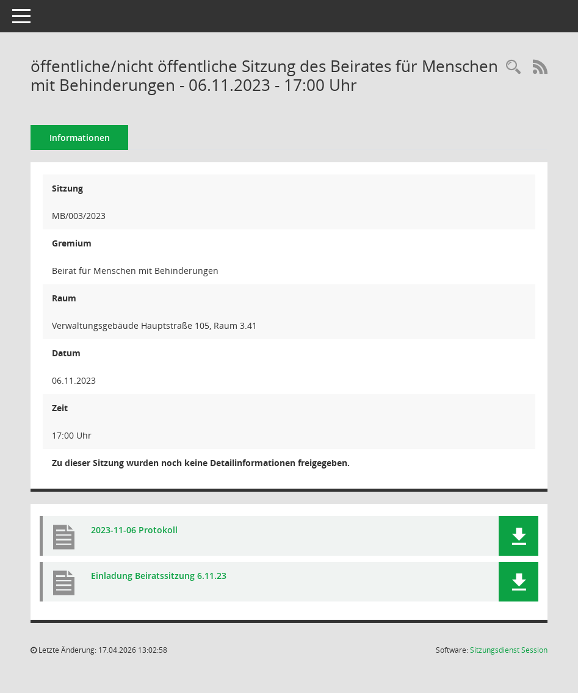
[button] (518, 536)
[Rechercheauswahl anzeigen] (513, 67)
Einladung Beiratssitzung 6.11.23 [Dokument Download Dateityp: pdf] (158, 575)
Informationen (79, 137)
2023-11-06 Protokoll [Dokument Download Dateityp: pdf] (134, 530)
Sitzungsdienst (508, 650)
